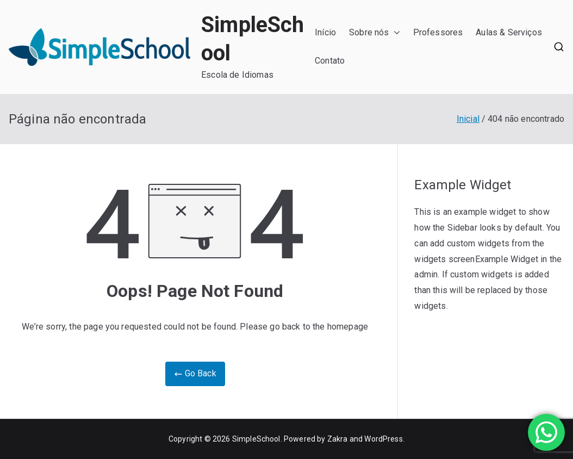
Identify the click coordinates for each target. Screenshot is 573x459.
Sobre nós (374, 33)
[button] (394, 33)
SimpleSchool (256, 439)
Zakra (337, 439)
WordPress (383, 439)
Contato (330, 60)
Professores (438, 32)
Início (325, 32)
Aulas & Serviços (509, 32)
